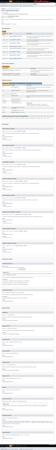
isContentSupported (16, 102)
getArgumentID (14, 87)
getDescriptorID (15, 90)
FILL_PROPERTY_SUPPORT (14, 39)
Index (22, 1)
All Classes (2, 3)
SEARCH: (35, 4)
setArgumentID (14, 110)
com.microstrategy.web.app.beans (13, 8)
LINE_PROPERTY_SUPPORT (14, 51)
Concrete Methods (24, 83)
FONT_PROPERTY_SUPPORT (14, 43)
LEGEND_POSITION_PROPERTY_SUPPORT (17, 48)
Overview (2, 1)
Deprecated (18, 1)
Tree (14, 1)
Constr (12, 449)
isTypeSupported (15, 107)
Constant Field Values (7, 139)
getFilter (13, 93)
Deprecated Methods (36, 83)
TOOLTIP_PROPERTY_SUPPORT (15, 58)
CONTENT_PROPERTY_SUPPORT (15, 36)
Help (25, 1)
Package (6, 1)
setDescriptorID (15, 112)
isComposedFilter (15, 100)
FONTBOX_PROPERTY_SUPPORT (15, 46)
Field (9, 449)
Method (16, 449)
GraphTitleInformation (7, 70)
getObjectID (14, 95)
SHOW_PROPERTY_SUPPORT (14, 55)
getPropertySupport (16, 99)
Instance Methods (14, 83)
